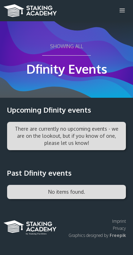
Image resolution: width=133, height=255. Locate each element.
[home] (28, 8)
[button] (122, 10)
